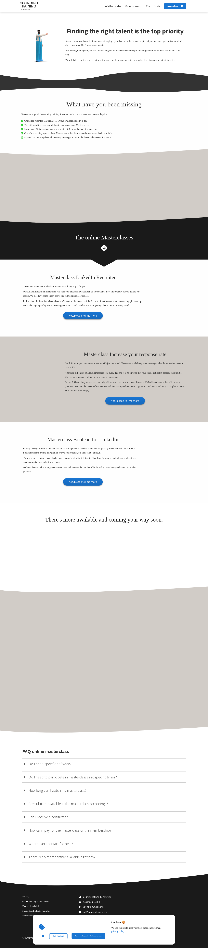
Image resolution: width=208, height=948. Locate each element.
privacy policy (118, 931)
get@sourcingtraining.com (95, 911)
